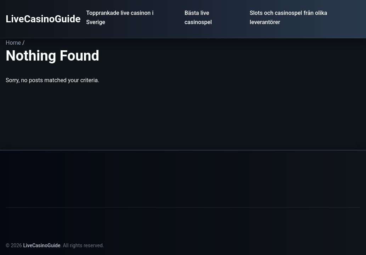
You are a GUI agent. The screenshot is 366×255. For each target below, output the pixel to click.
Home (13, 42)
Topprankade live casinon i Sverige (119, 18)
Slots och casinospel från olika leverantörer (288, 18)
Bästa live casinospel (198, 18)
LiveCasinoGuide (43, 19)
